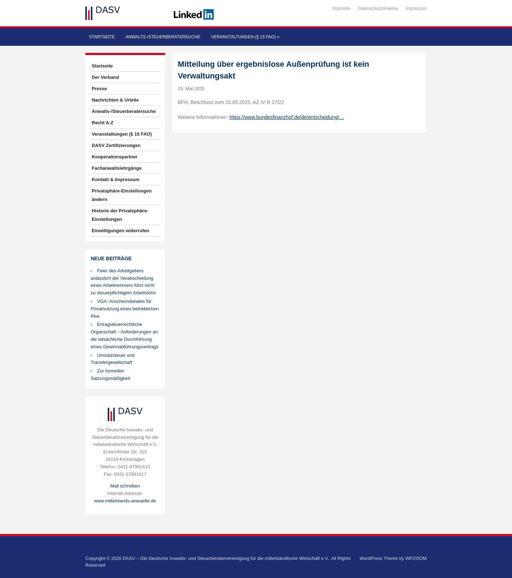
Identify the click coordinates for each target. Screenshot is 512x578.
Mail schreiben (125, 486)
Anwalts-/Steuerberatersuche (163, 36)
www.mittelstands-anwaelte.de (125, 500)
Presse (99, 88)
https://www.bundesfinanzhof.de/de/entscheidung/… (286, 117)
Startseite (341, 8)
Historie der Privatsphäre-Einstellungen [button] (120, 215)
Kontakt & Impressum (115, 179)
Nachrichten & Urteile (115, 100)
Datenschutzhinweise (378, 8)
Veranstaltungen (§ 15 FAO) (245, 36)
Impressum (416, 8)
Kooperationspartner (115, 156)
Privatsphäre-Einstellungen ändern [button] (121, 195)
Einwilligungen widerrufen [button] (120, 230)
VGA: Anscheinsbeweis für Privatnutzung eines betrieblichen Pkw (125, 309)
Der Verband (105, 77)
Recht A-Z (102, 122)
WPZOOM (416, 558)
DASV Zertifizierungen (116, 145)
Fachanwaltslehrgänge (117, 168)
